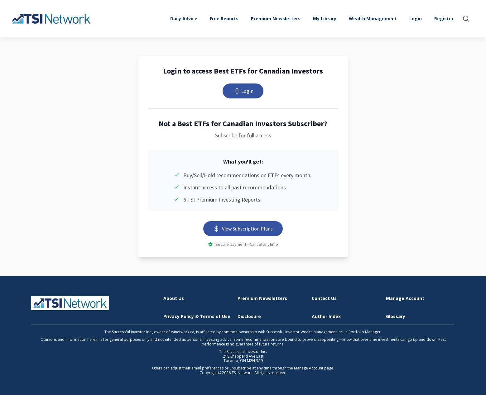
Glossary (395, 316)
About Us (173, 298)
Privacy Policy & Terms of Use (196, 316)
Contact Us (324, 298)
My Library (324, 18)
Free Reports (224, 18)
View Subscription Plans (243, 229)
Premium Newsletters (276, 18)
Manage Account (405, 298)
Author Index (326, 316)
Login (243, 91)
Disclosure (249, 316)
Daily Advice (183, 18)
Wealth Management (373, 18)
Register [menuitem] (444, 18)
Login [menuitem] (415, 18)
